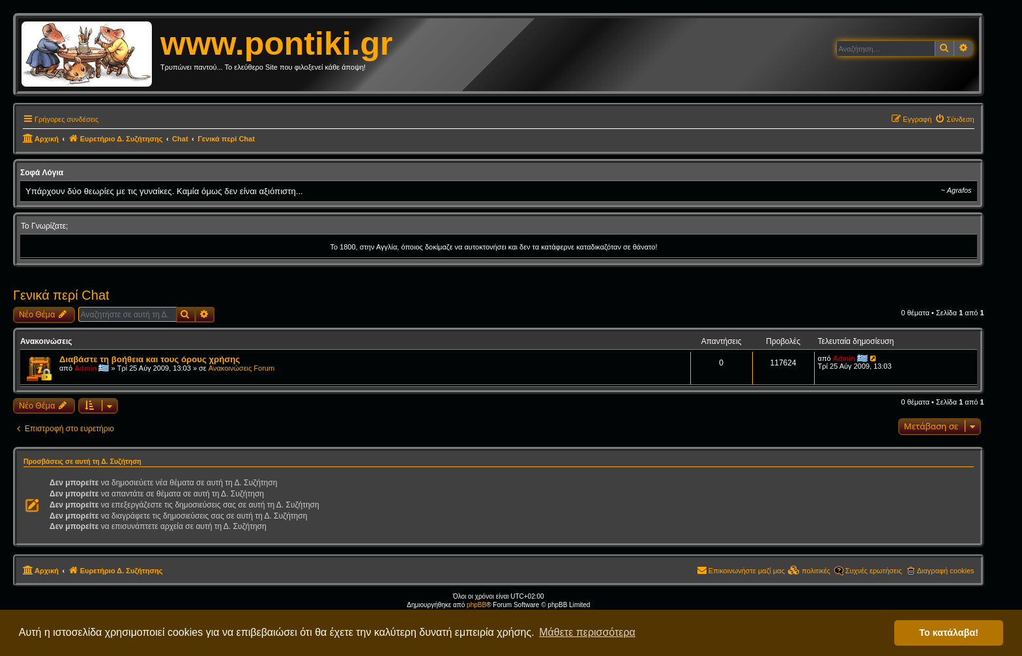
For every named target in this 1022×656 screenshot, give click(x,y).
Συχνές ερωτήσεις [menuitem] (873, 571)
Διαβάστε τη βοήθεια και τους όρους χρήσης (149, 359)
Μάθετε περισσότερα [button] (587, 632)
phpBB (476, 604)
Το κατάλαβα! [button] (948, 632)
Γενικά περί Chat (61, 295)
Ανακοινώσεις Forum (241, 368)
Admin (85, 368)
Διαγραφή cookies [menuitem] (945, 571)
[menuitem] (954, 119)
